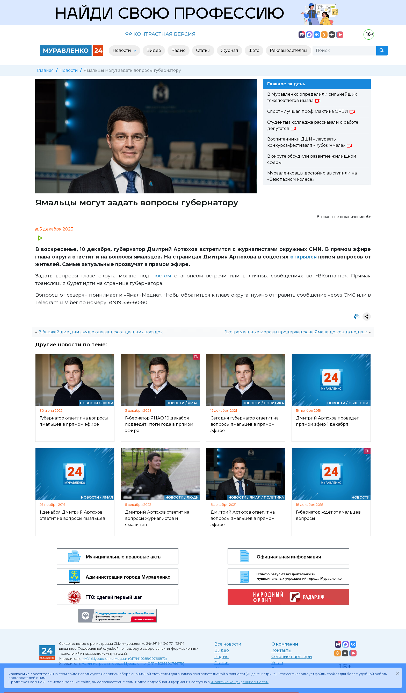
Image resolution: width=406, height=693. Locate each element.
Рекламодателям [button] (288, 50)
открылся (303, 257)
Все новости (227, 644)
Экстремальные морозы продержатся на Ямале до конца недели (296, 332)
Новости (69, 70)
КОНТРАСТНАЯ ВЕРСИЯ (160, 34)
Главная (45, 70)
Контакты (281, 650)
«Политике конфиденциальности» (240, 682)
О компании (284, 644)
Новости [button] (122, 50)
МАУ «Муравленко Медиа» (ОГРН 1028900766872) (124, 659)
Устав (277, 662)
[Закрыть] (397, 673)
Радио (221, 656)
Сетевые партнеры (291, 656)
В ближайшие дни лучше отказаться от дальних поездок (100, 332)
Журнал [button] (229, 50)
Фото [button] (254, 50)
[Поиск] (344, 50)
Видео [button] (154, 50)
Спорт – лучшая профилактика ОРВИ (311, 111)
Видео (221, 650)
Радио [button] (178, 50)
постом (162, 275)
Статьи (221, 662)
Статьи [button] (203, 50)
